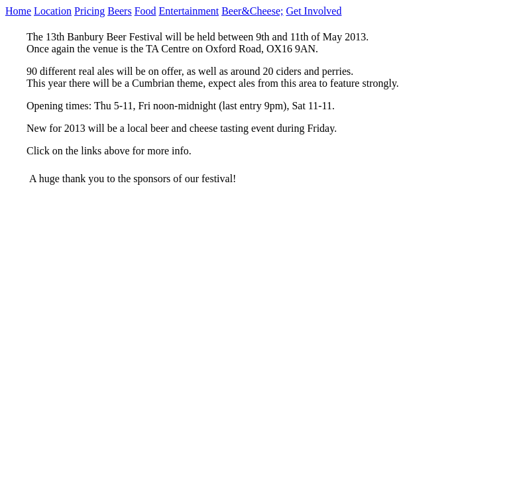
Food (145, 11)
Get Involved (313, 11)
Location (53, 11)
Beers (119, 11)
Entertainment (189, 11)
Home (18, 11)
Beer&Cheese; (252, 11)
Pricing (89, 11)
